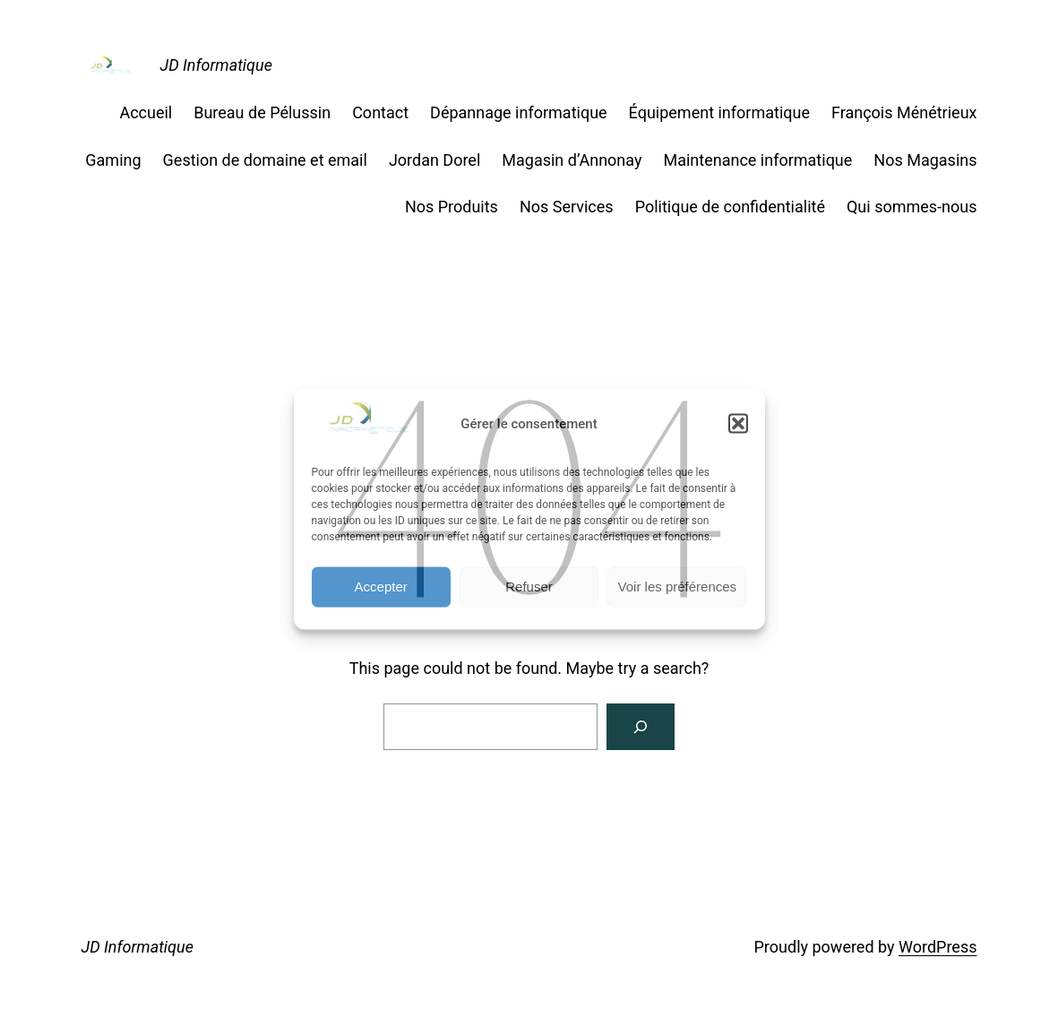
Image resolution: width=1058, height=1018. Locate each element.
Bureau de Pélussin (262, 112)
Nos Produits (451, 206)
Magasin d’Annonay (571, 160)
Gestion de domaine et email (265, 160)
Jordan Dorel (434, 160)
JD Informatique (216, 65)
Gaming (113, 160)
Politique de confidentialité (730, 206)
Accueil (145, 112)
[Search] (640, 726)
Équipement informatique (719, 112)
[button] (738, 424)
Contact (380, 112)
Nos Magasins (924, 160)
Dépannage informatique (518, 112)
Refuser (529, 586)
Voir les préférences (677, 586)
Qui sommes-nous (912, 206)
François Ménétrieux (904, 112)
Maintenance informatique (757, 160)
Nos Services (567, 206)
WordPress (937, 946)
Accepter (381, 586)
